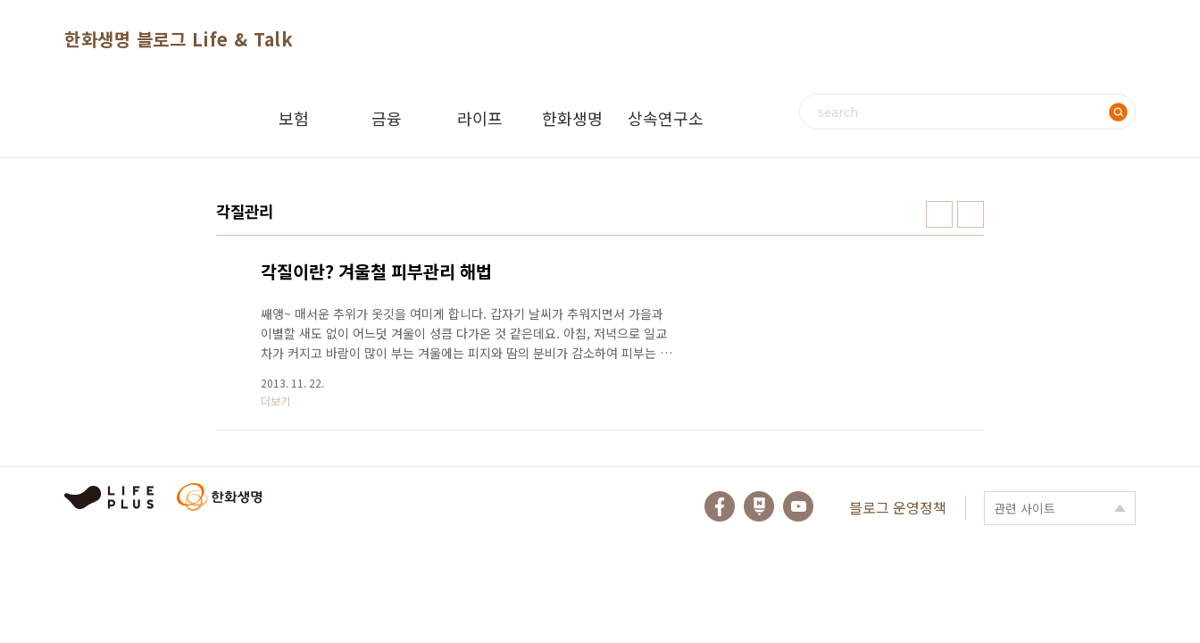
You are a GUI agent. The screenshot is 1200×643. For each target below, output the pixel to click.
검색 (1118, 112)
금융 (386, 117)
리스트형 (970, 214)
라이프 (480, 117)
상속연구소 (666, 117)
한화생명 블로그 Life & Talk (178, 39)
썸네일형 (939, 214)
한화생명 (572, 117)
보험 (294, 117)
